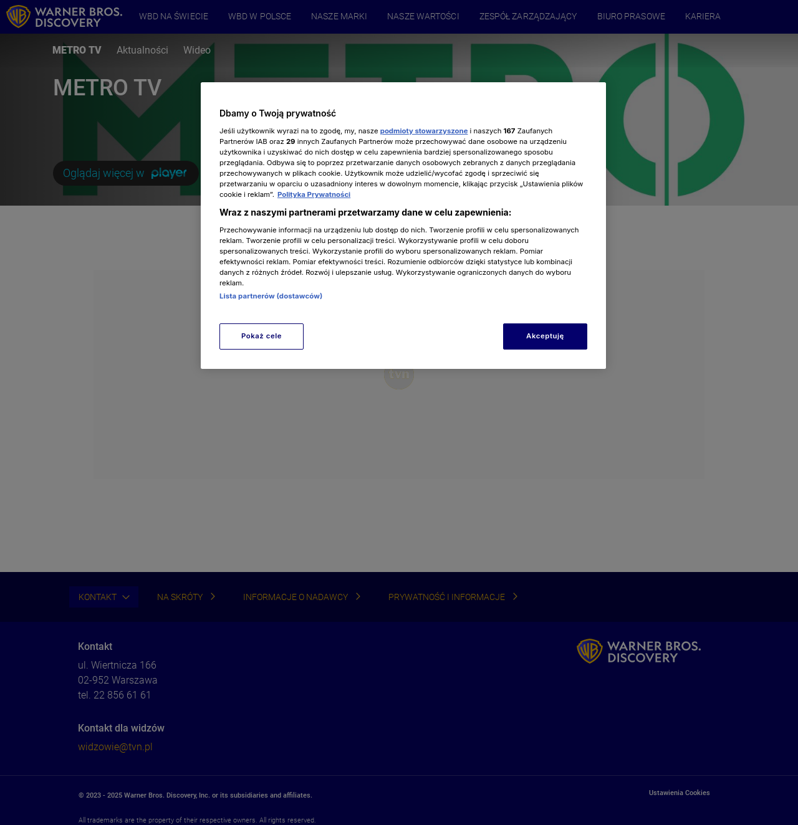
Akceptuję (545, 335)
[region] (403, 225)
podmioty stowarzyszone (424, 130)
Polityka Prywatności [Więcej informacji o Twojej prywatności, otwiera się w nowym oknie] (313, 194)
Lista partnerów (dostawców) (270, 296)
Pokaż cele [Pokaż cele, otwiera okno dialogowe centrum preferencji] (261, 335)
